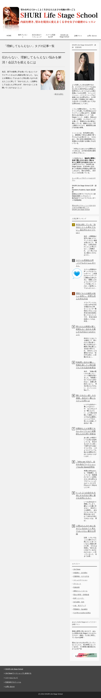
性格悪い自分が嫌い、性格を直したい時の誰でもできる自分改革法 (86, 365)
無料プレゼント (23, 36)
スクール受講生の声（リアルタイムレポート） (86, 263)
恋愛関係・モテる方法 (81, 576)
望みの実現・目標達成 (81, 594)
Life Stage (76, 569)
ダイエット (77, 584)
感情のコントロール (80, 591)
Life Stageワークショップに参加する (18, 673)
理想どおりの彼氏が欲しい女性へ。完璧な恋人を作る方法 (86, 296)
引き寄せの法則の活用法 (82, 613)
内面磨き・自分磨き (80, 573)
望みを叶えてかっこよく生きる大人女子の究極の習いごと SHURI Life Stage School (84, 207)
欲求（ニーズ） (78, 598)
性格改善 (76, 587)
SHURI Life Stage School (64, 36)
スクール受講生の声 (50, 36)
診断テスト (78, 36)
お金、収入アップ (79, 605)
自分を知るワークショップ (36, 36)
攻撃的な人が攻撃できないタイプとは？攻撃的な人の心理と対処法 (86, 431)
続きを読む (59, 94)
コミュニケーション (80, 580)
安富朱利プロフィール (13, 682)
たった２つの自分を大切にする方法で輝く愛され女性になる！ (86, 495)
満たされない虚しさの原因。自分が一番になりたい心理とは (86, 398)
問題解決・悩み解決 (80, 609)
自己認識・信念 (78, 602)
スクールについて (11, 678)
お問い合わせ (92, 36)
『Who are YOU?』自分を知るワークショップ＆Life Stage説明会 (86, 464)
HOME (9, 35)
